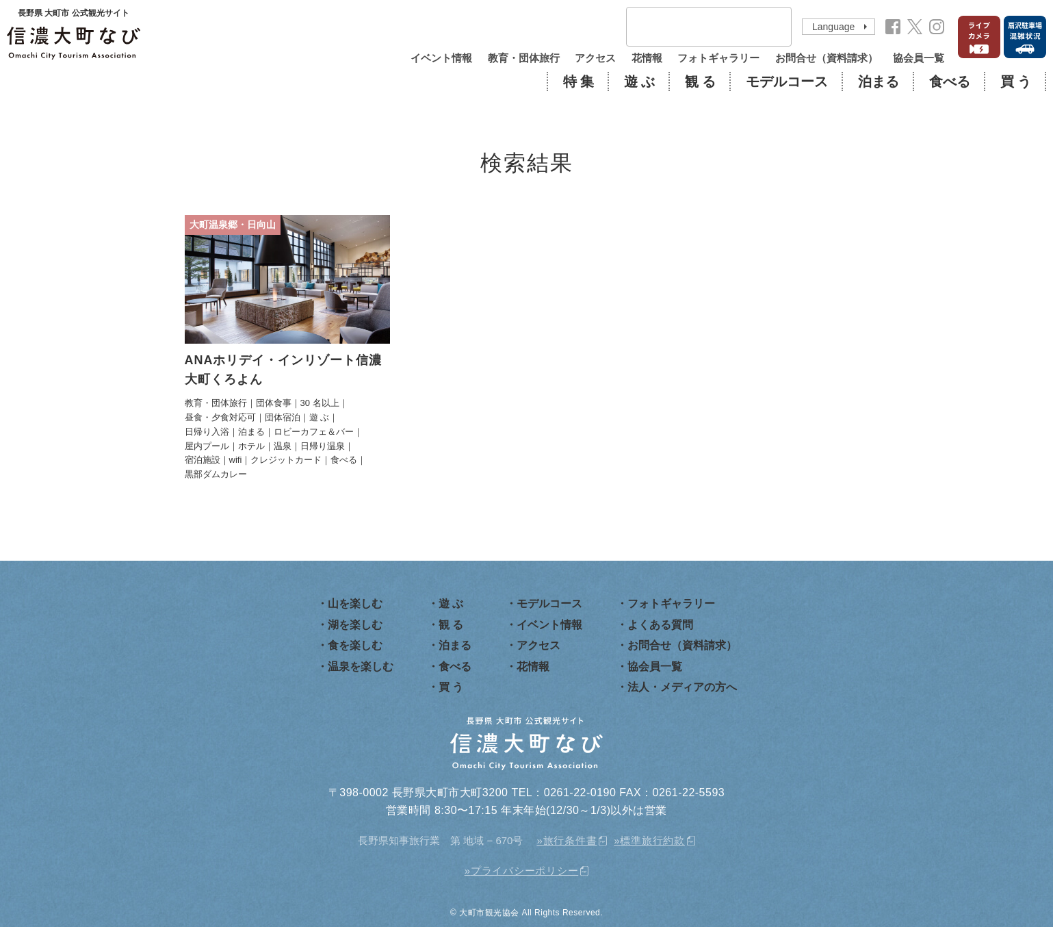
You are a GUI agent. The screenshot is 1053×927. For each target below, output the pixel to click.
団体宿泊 (282, 417)
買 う (1015, 81)
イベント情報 (441, 58)
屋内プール (207, 446)
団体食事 (273, 403)
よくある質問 (660, 625)
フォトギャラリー (718, 58)
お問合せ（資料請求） (826, 58)
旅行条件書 (570, 840)
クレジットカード (286, 460)
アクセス (595, 58)
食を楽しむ (355, 645)
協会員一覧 (918, 58)
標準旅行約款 (652, 840)
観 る (700, 81)
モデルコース (787, 81)
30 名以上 (319, 403)
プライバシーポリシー (525, 870)
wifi (235, 460)
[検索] (691, 27)
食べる (949, 81)
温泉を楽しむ (360, 666)
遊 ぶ (639, 81)
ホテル (251, 446)
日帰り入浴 (207, 432)
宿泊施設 (202, 460)
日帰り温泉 (322, 446)
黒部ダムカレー (216, 474)
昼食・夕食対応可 (220, 417)
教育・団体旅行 (524, 58)
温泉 (282, 446)
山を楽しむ (355, 603)
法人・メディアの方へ (682, 687)
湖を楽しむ (355, 625)
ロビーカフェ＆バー (314, 432)
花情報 (647, 58)
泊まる (878, 81)
